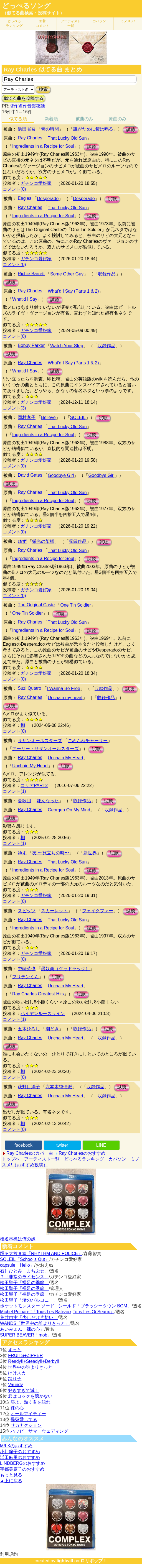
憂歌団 (24, 800)
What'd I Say (24, 299)
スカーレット (54, 910)
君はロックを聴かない (30, 1396)
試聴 (130, 129)
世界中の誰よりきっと (30, 1367)
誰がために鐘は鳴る (93, 129)
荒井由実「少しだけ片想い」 (29, 1317)
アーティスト (71, 23)
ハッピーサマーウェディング (39, 1431)
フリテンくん (25, 976)
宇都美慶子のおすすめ (22, 1469)
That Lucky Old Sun (67, 138)
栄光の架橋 (43, 541)
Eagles (24, 198)
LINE (101, 1145)
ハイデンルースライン (43, 1013)
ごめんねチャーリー (88, 740)
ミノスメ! (128, 21)
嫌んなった (48, 800)
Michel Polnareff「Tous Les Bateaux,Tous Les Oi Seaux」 (57, 1311)
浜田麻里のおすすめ (20, 1457)
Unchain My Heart (65, 757)
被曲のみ (84, 118)
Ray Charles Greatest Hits (38, 993)
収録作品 (107, 274)
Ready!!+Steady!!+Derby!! (33, 1361)
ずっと (14, 1349)
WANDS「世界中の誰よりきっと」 (35, 1323)
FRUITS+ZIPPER (25, 1355)
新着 (42, 23)
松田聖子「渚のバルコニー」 (29, 1300)
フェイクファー (97, 910)
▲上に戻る (11, 1480)
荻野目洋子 (29, 1086)
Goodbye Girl (61, 475)
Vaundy (15, 1384)
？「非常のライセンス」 (24, 1276)
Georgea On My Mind (69, 809)
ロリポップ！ (93, 1560)
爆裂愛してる (24, 1419)
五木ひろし (29, 1028)
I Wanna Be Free (63, 688)
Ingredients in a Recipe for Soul (43, 146)
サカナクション (26, 1425)
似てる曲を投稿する (24, 98)
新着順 (51, 118)
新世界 (90, 852)
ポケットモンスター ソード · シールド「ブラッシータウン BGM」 (66, 1306)
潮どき (52, 1028)
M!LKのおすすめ (16, 1445)
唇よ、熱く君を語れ (30, 1402)
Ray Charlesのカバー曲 (29, 1153)
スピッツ (27, 910)
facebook (23, 1145)
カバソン (99, 21)
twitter (62, 1145)
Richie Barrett (31, 273)
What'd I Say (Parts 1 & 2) (73, 291)
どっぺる (14, 23)
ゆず (22, 541)
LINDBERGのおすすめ (22, 1463)
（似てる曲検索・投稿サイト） (33, 13)
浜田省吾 (27, 129)
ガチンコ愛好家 (36, 183)
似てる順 (18, 118)
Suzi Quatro (29, 688)
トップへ (11, 1159)
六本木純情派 (58, 1086)
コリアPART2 (34, 785)
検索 (43, 89)
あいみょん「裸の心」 (22, 1329)
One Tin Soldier (75, 605)
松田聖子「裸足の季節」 (24, 1282)
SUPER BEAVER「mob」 (26, 1335)
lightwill (65, 1560)
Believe (48, 417)
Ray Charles (30, 138)
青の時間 (50, 129)
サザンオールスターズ (40, 740)
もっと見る (11, 1475)
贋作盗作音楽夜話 (27, 106)
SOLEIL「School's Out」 (24, 1259)
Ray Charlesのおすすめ (82, 1153)
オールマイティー (28, 1413)
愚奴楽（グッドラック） (65, 968)
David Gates (30, 475)
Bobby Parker (31, 345)
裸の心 (17, 1407)
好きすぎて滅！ (23, 1390)
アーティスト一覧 (42, 1159)
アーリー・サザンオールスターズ (45, 748)
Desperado (48, 198)
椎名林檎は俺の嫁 (18, 1238)
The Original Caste (36, 604)
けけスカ (17, 1373)
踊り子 (14, 1378)
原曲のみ (117, 118)
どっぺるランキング (84, 1159)
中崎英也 (27, 968)
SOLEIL (78, 417)
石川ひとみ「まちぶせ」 (24, 1271)
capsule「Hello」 (17, 1265)
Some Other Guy (66, 274)
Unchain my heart (65, 697)
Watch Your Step (66, 345)
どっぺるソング (26, 5)
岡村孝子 (27, 417)
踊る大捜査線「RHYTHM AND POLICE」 (41, 1253)
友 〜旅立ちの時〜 (50, 852)
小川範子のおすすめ (20, 1451)
